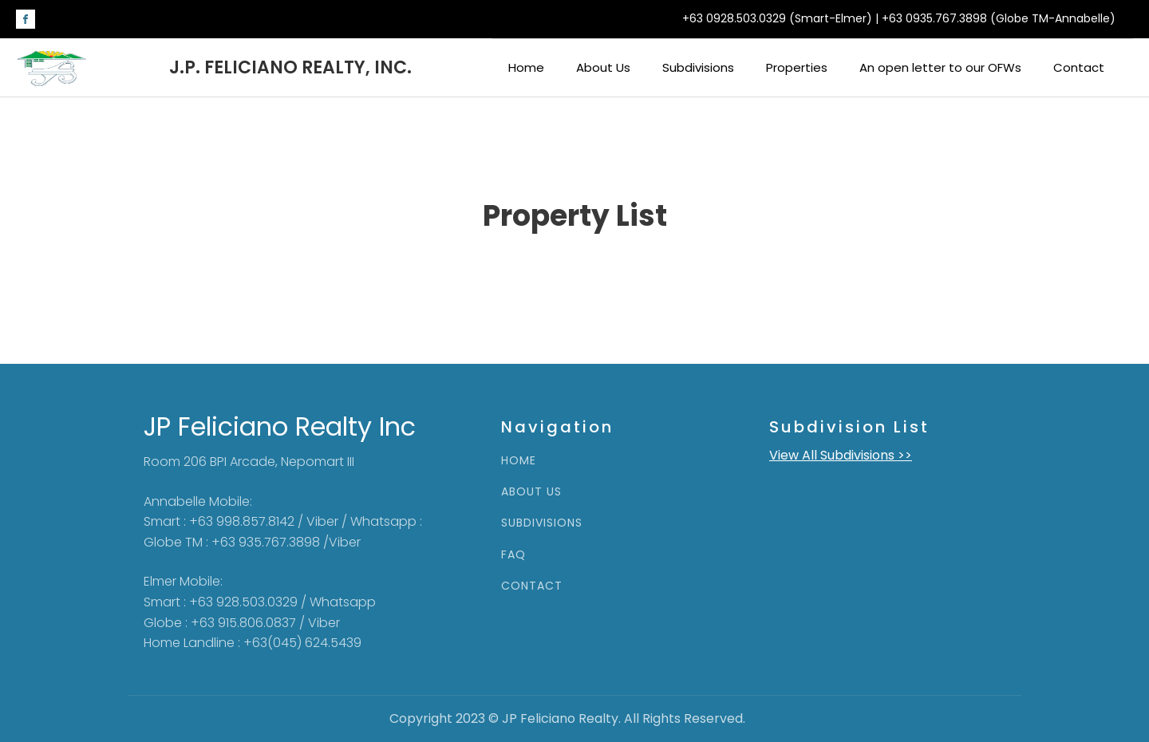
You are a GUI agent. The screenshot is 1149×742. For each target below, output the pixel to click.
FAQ (513, 555)
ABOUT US (531, 492)
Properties (796, 67)
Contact (1078, 67)
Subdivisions (698, 67)
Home (526, 67)
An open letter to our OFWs (940, 67)
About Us (603, 67)
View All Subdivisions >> (840, 455)
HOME (518, 461)
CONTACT (532, 586)
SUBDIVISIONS (541, 523)
